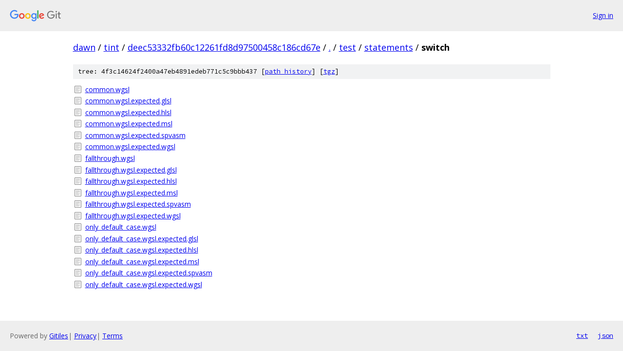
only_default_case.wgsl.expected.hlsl (141, 249)
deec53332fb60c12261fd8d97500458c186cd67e (224, 47)
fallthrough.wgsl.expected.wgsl (133, 215)
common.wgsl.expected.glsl (128, 100)
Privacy (85, 335)
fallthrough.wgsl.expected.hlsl (131, 181)
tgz (329, 71)
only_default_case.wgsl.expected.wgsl (143, 284)
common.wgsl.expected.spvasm (135, 135)
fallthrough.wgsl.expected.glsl (131, 170)
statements (388, 47)
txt (582, 335)
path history (288, 71)
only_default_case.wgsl (120, 227)
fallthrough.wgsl (110, 158)
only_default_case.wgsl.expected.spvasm (148, 272)
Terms (112, 335)
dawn (84, 47)
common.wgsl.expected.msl (128, 123)
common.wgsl (107, 89)
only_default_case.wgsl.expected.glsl (141, 238)
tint (111, 47)
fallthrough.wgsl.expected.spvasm (138, 204)
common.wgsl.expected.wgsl (130, 146)
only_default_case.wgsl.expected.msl (142, 261)
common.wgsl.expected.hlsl (128, 112)
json (605, 335)
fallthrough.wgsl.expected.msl (131, 192)
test (347, 47)
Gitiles (58, 335)
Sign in (603, 15)
